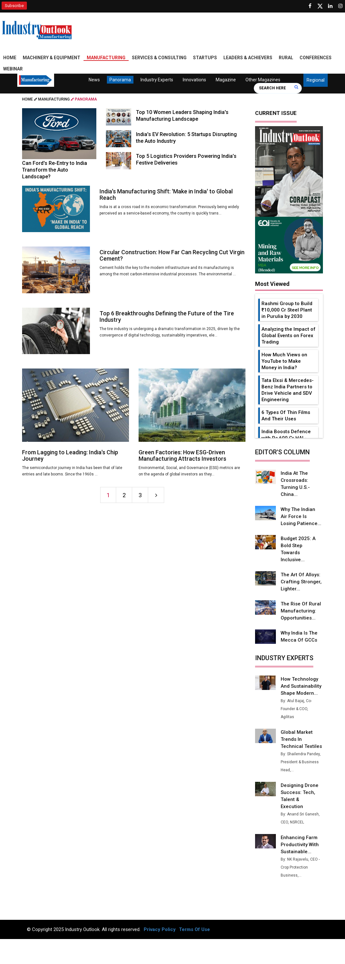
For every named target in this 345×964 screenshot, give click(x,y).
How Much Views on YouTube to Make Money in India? (284, 361)
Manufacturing (106, 57)
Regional (316, 80)
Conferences (316, 57)
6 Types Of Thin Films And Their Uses (285, 415)
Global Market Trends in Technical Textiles (301, 739)
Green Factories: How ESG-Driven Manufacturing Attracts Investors (182, 455)
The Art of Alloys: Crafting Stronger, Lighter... (301, 582)
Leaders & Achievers (247, 57)
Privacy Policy (160, 929)
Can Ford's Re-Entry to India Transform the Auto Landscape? (54, 170)
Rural (286, 57)
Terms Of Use (194, 929)
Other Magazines (262, 79)
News (94, 79)
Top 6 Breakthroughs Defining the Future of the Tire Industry (167, 316)
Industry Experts (156, 79)
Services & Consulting (159, 57)
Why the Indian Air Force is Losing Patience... (301, 516)
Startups (205, 57)
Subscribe (14, 5)
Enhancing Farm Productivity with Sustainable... (300, 845)
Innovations (194, 79)
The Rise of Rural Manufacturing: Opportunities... (301, 611)
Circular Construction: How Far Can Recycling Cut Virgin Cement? (172, 255)
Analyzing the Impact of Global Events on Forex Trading (288, 335)
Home (9, 57)
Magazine (225, 79)
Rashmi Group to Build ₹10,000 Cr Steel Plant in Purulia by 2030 (286, 310)
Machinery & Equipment (51, 57)
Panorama (120, 79)
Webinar (13, 68)
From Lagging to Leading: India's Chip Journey (70, 455)
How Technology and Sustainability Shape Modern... (301, 686)
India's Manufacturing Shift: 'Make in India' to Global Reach (166, 194)
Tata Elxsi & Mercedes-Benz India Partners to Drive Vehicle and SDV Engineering (287, 389)
